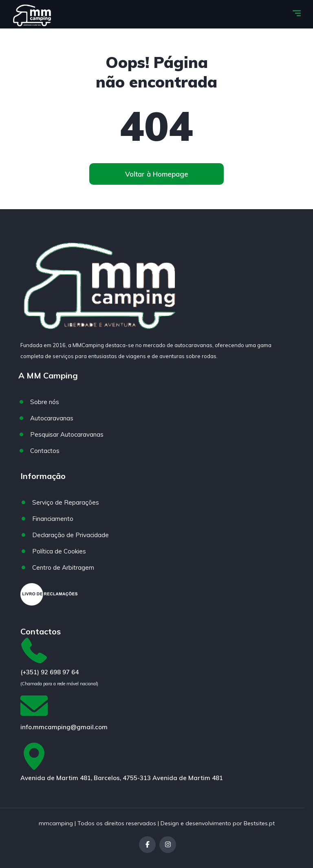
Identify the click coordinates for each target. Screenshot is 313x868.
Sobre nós (44, 402)
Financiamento (52, 519)
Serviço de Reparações (65, 502)
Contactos (45, 451)
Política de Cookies (59, 551)
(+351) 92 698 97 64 (49, 672)
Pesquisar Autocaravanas (67, 434)
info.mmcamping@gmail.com (64, 727)
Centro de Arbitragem (63, 567)
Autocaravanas (51, 418)
